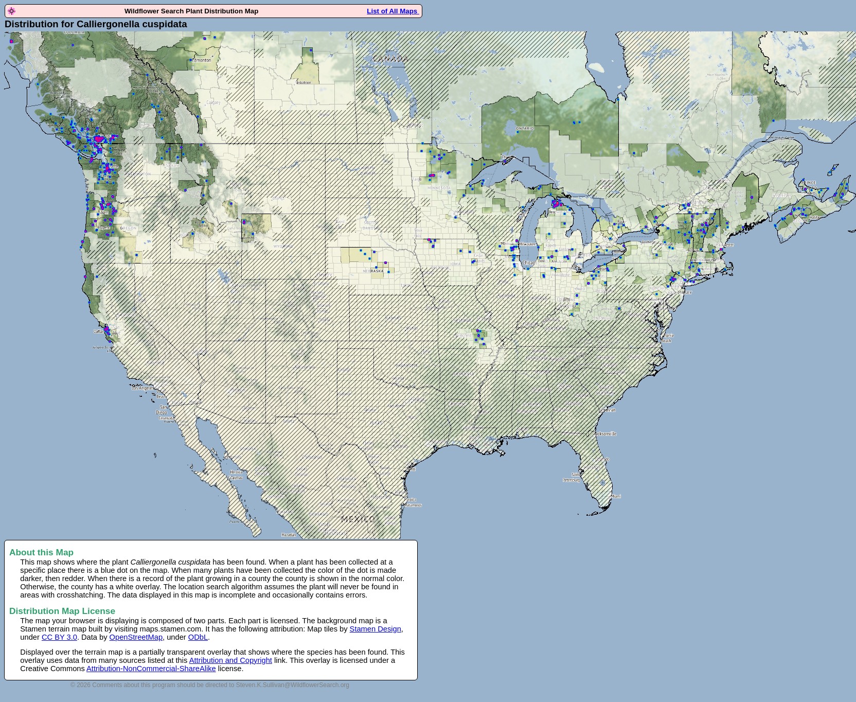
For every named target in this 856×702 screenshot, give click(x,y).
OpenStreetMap (136, 637)
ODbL (198, 637)
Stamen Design (375, 629)
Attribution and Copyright (230, 660)
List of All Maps (393, 11)
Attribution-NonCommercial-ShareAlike (151, 668)
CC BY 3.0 (59, 637)
